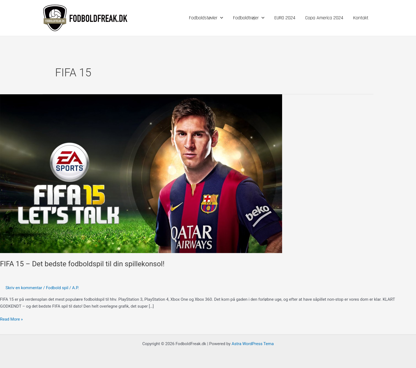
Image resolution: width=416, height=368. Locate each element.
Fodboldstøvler (206, 18)
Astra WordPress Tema (253, 343)
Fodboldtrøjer (248, 18)
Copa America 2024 (324, 18)
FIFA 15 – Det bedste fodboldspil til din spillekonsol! (82, 264)
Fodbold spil (57, 287)
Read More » (11, 319)
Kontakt (360, 18)
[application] (220, 18)
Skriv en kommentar (24, 287)
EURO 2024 (284, 18)
